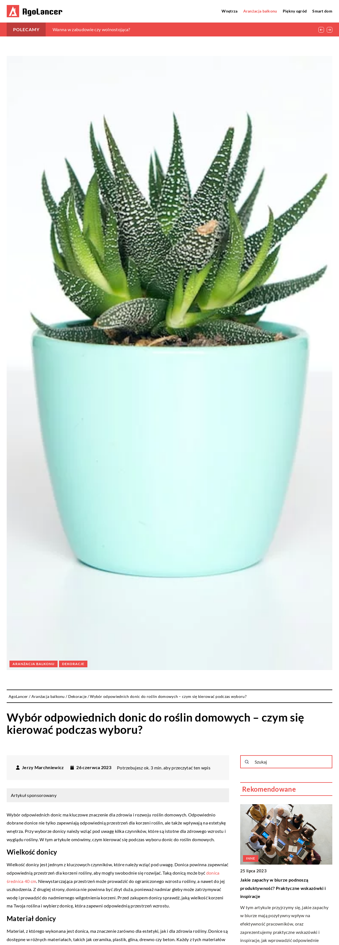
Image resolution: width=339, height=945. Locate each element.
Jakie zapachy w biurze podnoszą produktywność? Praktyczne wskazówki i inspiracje (283, 888)
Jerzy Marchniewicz (43, 767)
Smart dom (322, 11)
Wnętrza (229, 11)
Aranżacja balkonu (260, 11)
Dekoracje (73, 664)
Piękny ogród (295, 11)
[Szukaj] (247, 762)
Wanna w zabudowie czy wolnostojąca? (91, 29)
